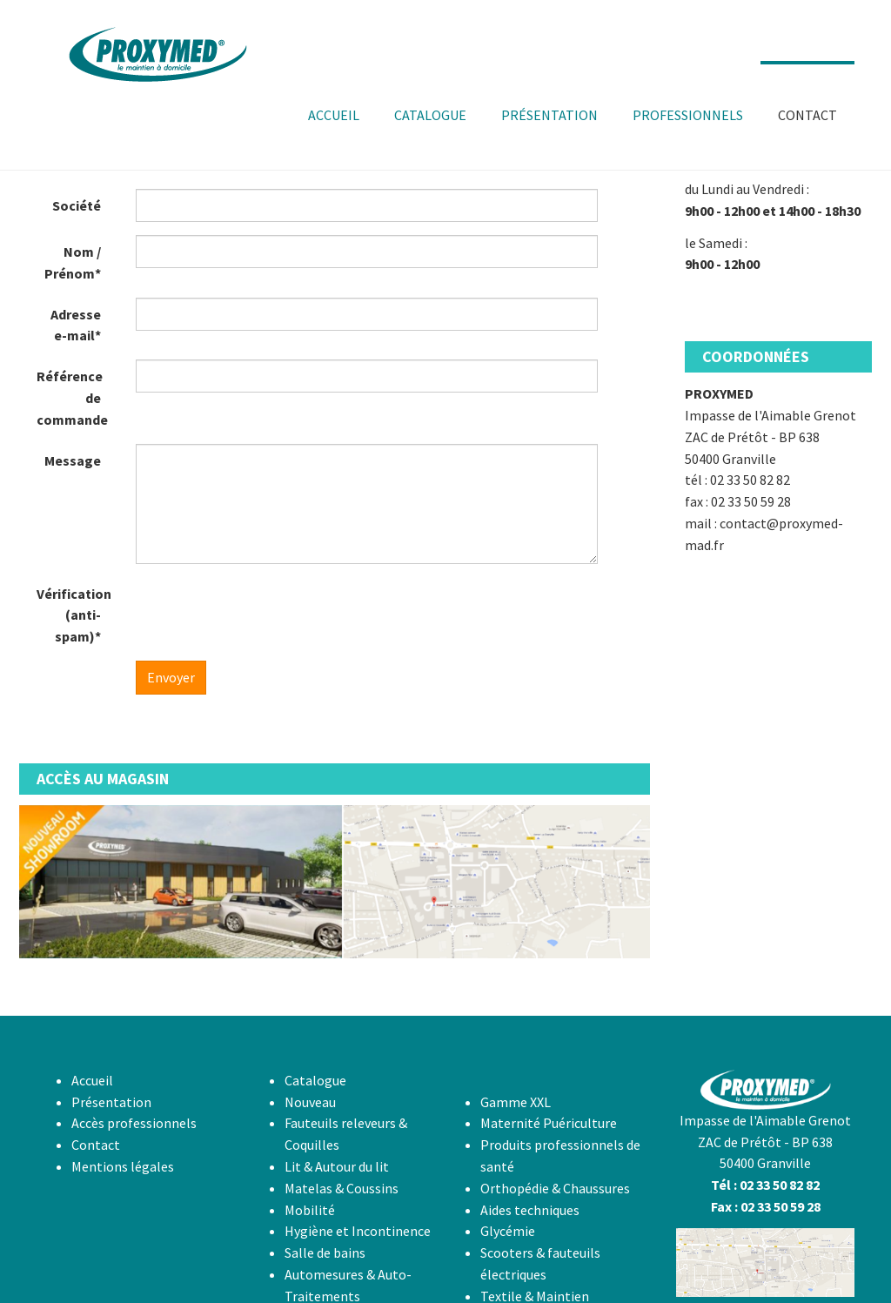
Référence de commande (72, 397)
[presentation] (268, 611)
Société (76, 205)
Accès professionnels (134, 1123)
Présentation (111, 1102)
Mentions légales (122, 1166)
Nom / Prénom (72, 262)
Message (72, 460)
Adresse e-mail (75, 325)
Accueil (92, 1080)
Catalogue (315, 1080)
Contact (95, 1144)
